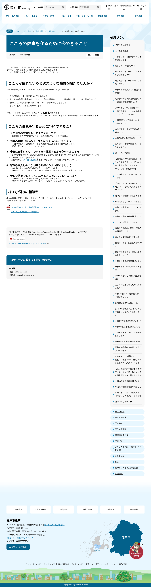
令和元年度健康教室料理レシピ (128, 381)
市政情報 (120, 16)
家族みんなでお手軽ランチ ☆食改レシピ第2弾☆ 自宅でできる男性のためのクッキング (128, 359)
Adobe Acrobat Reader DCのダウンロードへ (29, 243)
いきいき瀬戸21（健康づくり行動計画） (128, 448)
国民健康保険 (120, 429)
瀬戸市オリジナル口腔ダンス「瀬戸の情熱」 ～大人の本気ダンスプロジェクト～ (128, 111)
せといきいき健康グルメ (125, 66)
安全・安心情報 (12, 16)
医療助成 (119, 423)
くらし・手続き (30, 16)
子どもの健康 (120, 417)
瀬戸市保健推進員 (122, 45)
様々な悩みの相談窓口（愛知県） (25, 212)
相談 (117, 462)
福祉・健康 (66, 16)
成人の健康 (119, 412)
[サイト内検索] (52, 7)
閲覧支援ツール (129, 7)
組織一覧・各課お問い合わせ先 (20, 538)
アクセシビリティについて (97, 564)
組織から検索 (40, 509)
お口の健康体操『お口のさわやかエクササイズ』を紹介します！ (128, 312)
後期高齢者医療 (121, 435)
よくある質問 (17, 509)
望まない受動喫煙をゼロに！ (127, 237)
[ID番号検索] (87, 7)
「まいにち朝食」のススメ (126, 222)
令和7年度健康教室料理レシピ (128, 138)
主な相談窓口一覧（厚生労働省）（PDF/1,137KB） (33, 207)
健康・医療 (39, 31)
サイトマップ (49, 564)
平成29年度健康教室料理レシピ (128, 387)
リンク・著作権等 (119, 564)
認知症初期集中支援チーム (126, 303)
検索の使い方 (113, 7)
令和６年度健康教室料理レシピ (128, 216)
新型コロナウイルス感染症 (126, 468)
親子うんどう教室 (122, 153)
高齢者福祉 (119, 456)
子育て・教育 (48, 16)
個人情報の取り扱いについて (70, 564)
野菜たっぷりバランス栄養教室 (128, 202)
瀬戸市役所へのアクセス (54, 525)
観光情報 (138, 16)
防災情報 (64, 509)
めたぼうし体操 (30, 160)
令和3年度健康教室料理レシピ (128, 327)
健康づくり (52, 31)
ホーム (17, 31)
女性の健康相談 (121, 51)
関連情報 (119, 474)
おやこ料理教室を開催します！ (128, 196)
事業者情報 (102, 16)
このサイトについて (32, 564)
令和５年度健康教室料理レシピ (128, 261)
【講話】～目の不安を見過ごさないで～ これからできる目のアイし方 (128, 186)
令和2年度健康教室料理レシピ (128, 342)
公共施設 (110, 509)
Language (143, 7)
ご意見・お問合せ (19, 547)
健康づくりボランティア (125, 402)
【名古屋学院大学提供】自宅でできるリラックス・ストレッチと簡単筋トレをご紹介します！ (128, 372)
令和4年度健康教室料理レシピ (128, 321)
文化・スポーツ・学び (84, 17)
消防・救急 (87, 509)
